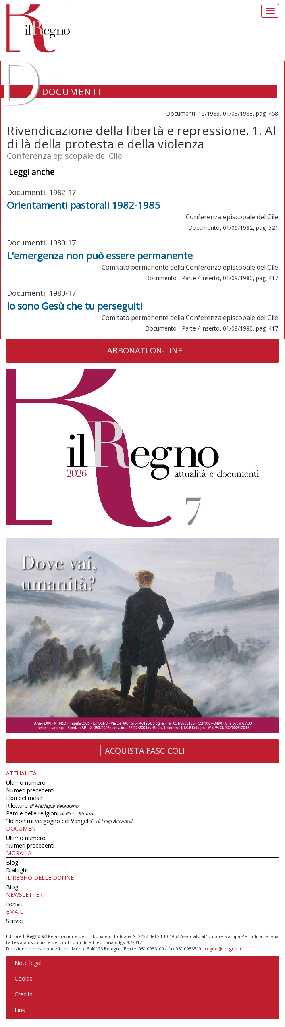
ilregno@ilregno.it (221, 949)
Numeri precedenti (30, 790)
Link (18, 1010)
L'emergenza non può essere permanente (100, 255)
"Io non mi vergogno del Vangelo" (69, 821)
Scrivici (14, 921)
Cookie (22, 978)
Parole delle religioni (50, 813)
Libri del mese (24, 798)
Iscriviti (15, 904)
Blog (12, 862)
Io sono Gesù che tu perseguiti (74, 305)
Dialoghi (16, 870)
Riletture (42, 805)
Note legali (27, 963)
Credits (22, 994)
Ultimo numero (26, 782)
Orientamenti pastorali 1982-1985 (83, 205)
